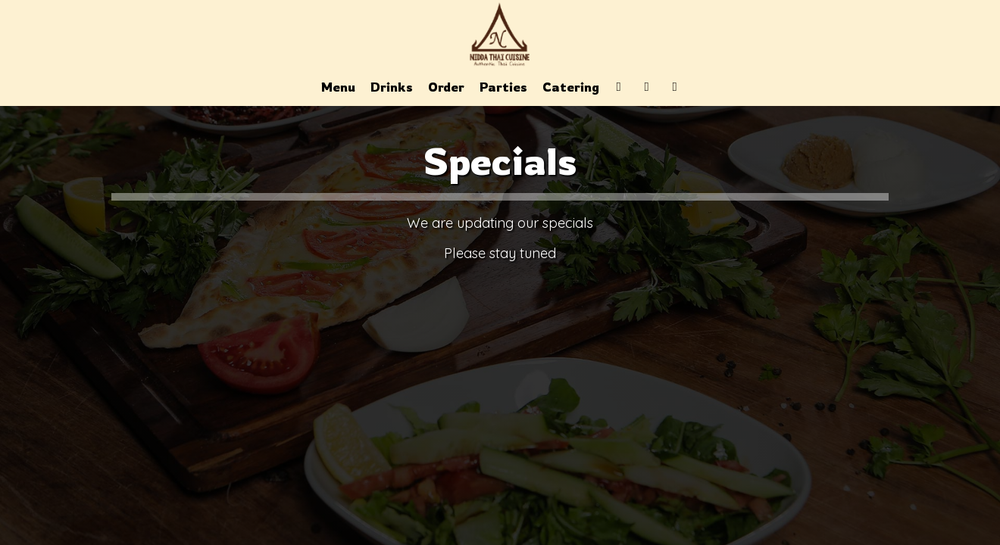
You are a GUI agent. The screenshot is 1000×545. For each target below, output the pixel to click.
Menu (338, 87)
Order (446, 87)
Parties (503, 87)
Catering (570, 87)
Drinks (391, 87)
